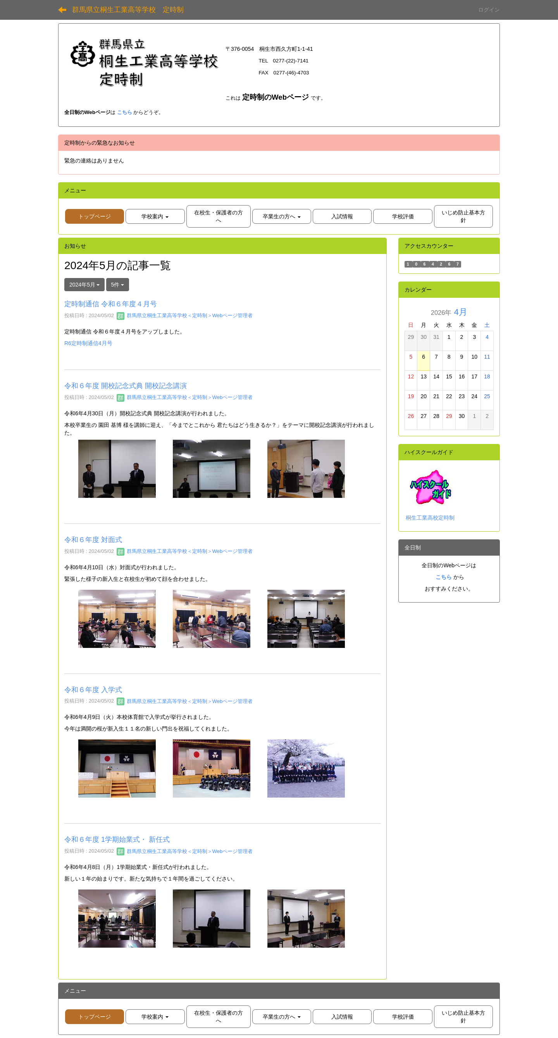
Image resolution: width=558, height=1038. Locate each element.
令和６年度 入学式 (93, 690)
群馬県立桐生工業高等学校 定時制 (128, 10)
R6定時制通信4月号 (88, 343)
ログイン (489, 10)
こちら (124, 112)
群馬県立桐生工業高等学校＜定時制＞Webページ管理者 (185, 315)
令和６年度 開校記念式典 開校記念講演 (125, 386)
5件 (117, 285)
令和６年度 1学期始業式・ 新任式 (117, 839)
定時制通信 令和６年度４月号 (110, 304)
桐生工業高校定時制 (430, 518)
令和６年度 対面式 (93, 540)
